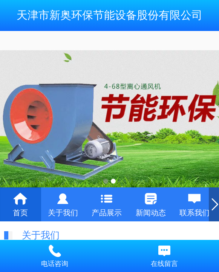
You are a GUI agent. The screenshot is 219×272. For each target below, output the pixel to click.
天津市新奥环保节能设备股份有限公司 (109, 15)
